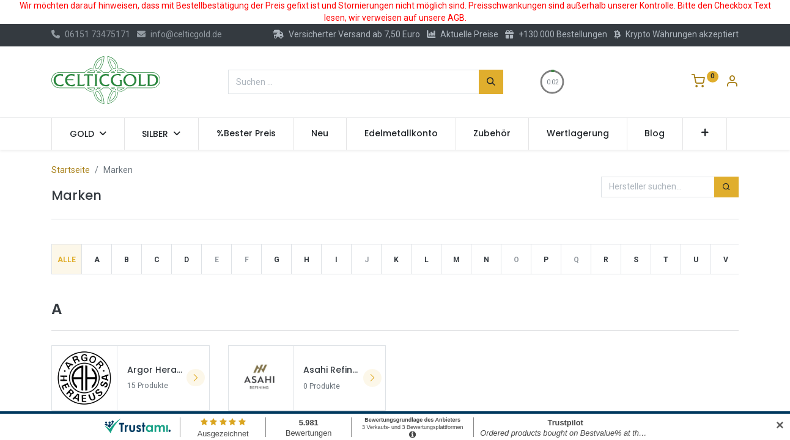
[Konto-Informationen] (732, 82)
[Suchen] (491, 82)
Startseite (70, 170)
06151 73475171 (90, 34)
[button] (704, 134)
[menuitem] (246, 134)
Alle (66, 259)
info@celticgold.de (179, 34)
